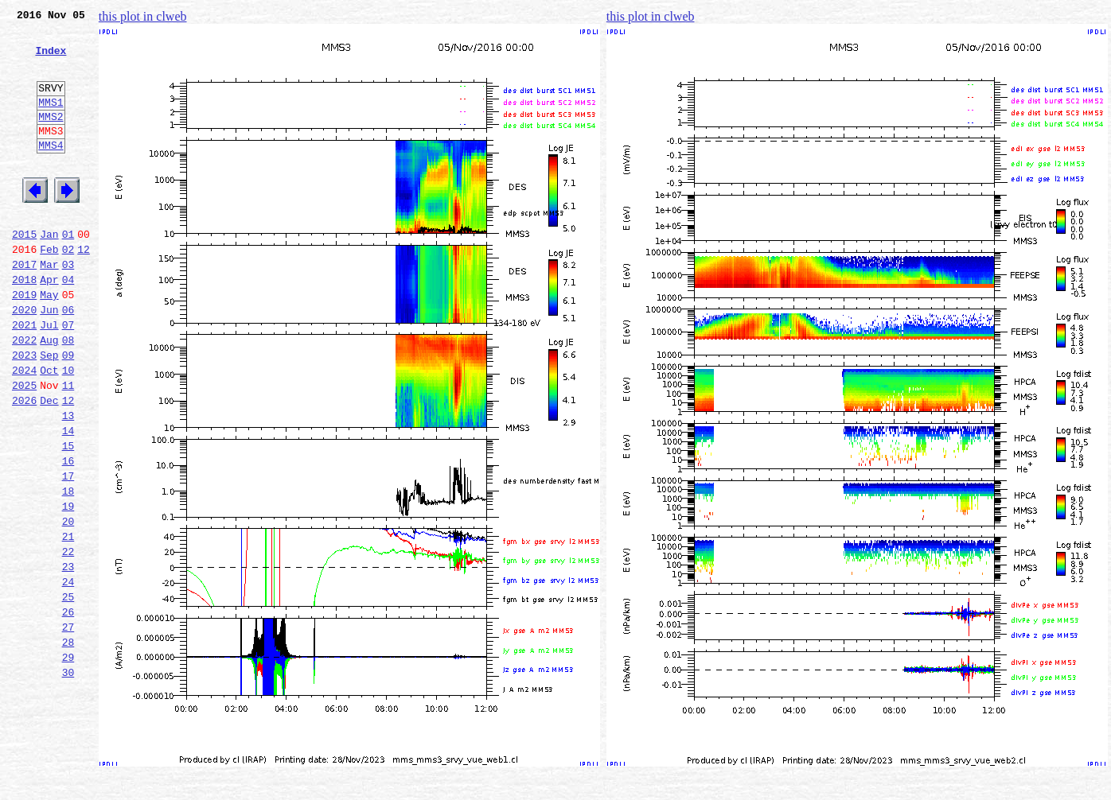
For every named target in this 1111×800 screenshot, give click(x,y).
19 (68, 587)
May (49, 342)
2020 (24, 359)
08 (68, 394)
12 (83, 289)
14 (68, 499)
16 (68, 534)
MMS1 (50, 121)
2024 (24, 429)
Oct (49, 429)
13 (68, 482)
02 (68, 289)
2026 (24, 464)
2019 (24, 342)
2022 (24, 394)
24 (68, 674)
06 (68, 359)
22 (68, 639)
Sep (49, 412)
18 (68, 569)
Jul (49, 377)
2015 (24, 272)
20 (68, 604)
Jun (49, 359)
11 (68, 447)
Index (50, 59)
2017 (24, 307)
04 (68, 324)
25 (68, 692)
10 (68, 429)
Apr (49, 324)
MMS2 (50, 137)
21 (68, 622)
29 (68, 762)
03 (68, 307)
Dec (49, 464)
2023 (24, 412)
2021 (24, 377)
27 (68, 727)
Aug (49, 394)
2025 (24, 447)
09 (68, 412)
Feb (49, 289)
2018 (24, 324)
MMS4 (50, 171)
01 (68, 272)
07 (68, 377)
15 (68, 517)
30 (68, 779)
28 (68, 744)
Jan (49, 272)
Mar (49, 307)
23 (68, 657)
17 (68, 552)
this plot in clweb (143, 16)
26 (68, 709)
